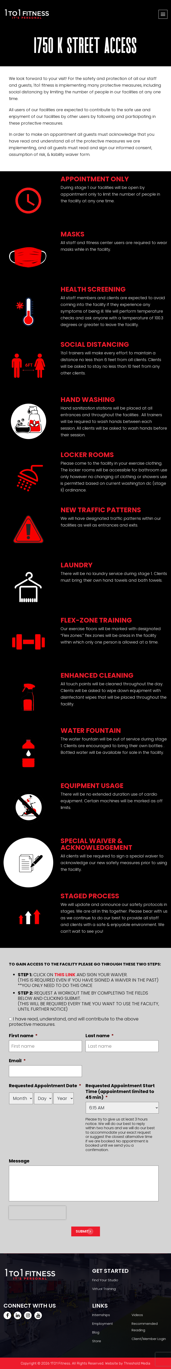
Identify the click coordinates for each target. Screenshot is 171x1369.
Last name (100, 1036)
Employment (102, 1323)
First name (23, 1036)
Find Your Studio (105, 1280)
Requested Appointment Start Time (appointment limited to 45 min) (120, 1091)
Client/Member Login (149, 1338)
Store (96, 1341)
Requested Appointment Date (45, 1086)
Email (17, 1061)
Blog (95, 1332)
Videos (137, 1315)
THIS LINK (64, 975)
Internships (101, 1315)
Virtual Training (104, 1288)
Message (19, 1161)
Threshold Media (137, 1363)
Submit (82, 1231)
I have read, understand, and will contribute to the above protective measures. (73, 1021)
